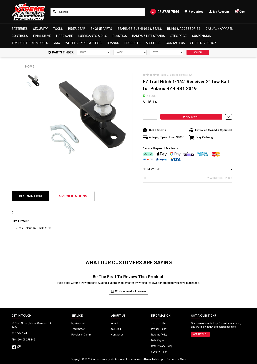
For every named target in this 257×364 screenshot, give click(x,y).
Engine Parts (101, 28)
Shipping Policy (203, 43)
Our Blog (116, 328)
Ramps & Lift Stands (148, 36)
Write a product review (128, 291)
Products (132, 43)
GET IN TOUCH (200, 334)
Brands (113, 43)
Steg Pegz (178, 36)
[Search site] (54, 12)
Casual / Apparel (219, 28)
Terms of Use (158, 323)
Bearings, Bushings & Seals (139, 28)
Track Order (78, 328)
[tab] (30, 196)
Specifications (73, 196)
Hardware (64, 36)
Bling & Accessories (183, 28)
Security (40, 28)
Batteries (20, 28)
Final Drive (42, 36)
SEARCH (197, 52)
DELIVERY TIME (187, 169)
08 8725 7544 (164, 12)
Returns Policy (159, 334)
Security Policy (159, 351)
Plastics (119, 36)
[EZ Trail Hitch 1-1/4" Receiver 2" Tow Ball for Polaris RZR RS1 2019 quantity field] (150, 117)
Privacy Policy (159, 328)
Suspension (201, 36)
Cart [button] (240, 11)
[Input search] (98, 12)
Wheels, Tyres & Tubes (83, 43)
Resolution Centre (81, 334)
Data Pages (157, 340)
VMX (56, 43)
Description (30, 196)
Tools (58, 28)
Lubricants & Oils (92, 36)
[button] (228, 117)
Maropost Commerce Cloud (171, 359)
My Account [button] (219, 11)
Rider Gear (76, 28)
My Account (78, 323)
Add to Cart (191, 117)
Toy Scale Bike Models (30, 43)
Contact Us (175, 43)
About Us (153, 43)
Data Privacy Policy (161, 346)
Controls (20, 36)
